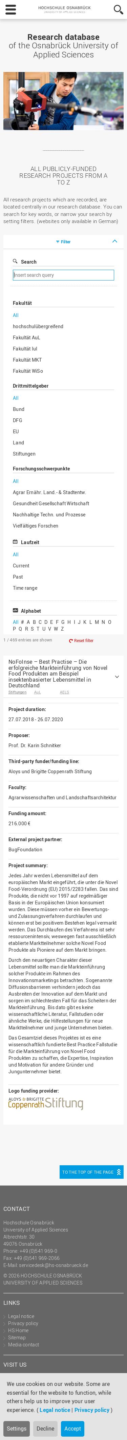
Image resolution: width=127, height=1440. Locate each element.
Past (18, 576)
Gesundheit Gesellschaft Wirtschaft (51, 503)
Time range (25, 588)
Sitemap (17, 1337)
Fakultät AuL (27, 337)
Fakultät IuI (25, 348)
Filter (66, 241)
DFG (17, 420)
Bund (18, 409)
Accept (72, 1428)
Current (21, 565)
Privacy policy (92, 1410)
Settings (16, 1428)
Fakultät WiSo (28, 371)
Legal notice (55, 1410)
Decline (45, 1428)
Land (18, 442)
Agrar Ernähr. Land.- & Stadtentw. (49, 492)
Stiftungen (24, 453)
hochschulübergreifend (38, 326)
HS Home (18, 1330)
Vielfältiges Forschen (35, 525)
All (15, 315)
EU (16, 431)
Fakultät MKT (27, 360)
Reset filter (83, 640)
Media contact (23, 1344)
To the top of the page (87, 1172)
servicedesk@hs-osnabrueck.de (53, 1265)
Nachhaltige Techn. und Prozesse (49, 514)
